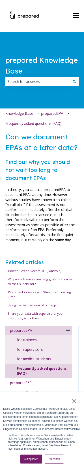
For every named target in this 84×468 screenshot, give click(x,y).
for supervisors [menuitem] (30, 349)
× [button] (74, 401)
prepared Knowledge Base (41, 65)
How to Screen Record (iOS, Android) (34, 271)
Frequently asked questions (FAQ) (33, 123)
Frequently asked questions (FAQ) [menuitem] (42, 371)
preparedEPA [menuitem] (21, 330)
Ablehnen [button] (54, 459)
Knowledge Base (19, 113)
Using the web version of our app (32, 305)
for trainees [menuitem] (27, 339)
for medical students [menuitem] (34, 358)
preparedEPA (52, 113)
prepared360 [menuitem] (21, 382)
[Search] (74, 81)
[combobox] (37, 81)
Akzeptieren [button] (31, 459)
